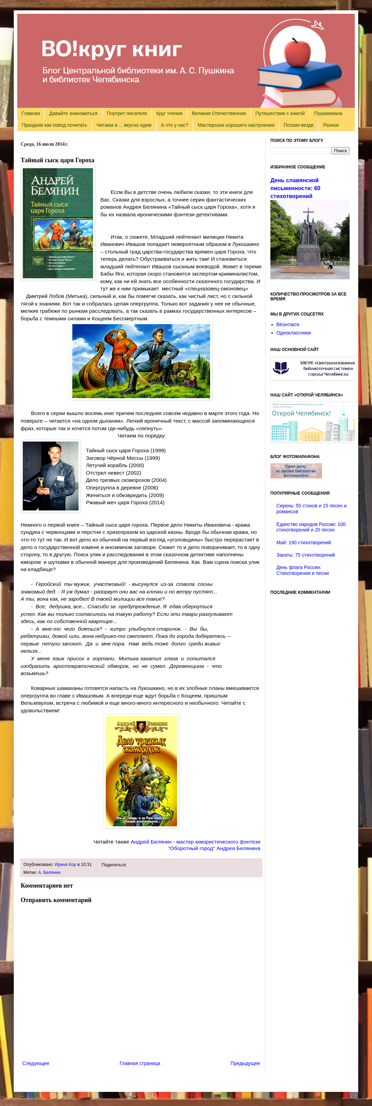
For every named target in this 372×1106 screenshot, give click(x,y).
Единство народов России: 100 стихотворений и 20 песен (311, 527)
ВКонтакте (288, 324)
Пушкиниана (328, 113)
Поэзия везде (298, 125)
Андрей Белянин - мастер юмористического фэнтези (196, 842)
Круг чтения (169, 113)
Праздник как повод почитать (54, 125)
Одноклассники (294, 332)
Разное (331, 125)
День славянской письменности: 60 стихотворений (295, 188)
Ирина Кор (65, 864)
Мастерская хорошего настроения (236, 125)
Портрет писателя (127, 113)
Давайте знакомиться (73, 113)
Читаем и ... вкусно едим (124, 125)
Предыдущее (245, 1063)
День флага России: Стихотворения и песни (303, 570)
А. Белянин (49, 872)
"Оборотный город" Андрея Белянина (214, 848)
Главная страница (140, 1063)
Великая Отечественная (219, 113)
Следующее (35, 1063)
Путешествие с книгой (279, 113)
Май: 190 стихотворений (304, 542)
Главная (31, 113)
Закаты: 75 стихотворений (306, 555)
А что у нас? (174, 125)
